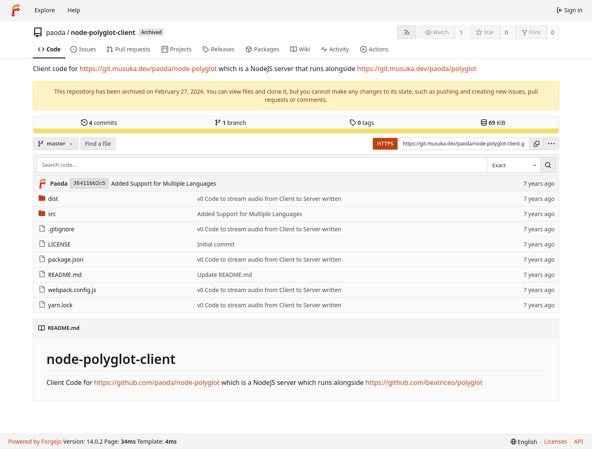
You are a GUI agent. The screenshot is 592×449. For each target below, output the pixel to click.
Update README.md (224, 275)
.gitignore (56, 229)
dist (48, 199)
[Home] (15, 10)
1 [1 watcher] (461, 32)
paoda (55, 32)
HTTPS (385, 143)
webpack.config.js (67, 290)
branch (230, 123)
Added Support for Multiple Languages (163, 183)
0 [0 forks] (552, 32)
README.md (60, 275)
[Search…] (548, 165)
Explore (45, 10)
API (578, 441)
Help (73, 10)
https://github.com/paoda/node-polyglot (157, 382)
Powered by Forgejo (35, 441)
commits (99, 123)
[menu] (551, 144)
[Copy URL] (536, 144)
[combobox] (513, 165)
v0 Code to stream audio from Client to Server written (269, 199)
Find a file (98, 143)
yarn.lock (55, 305)
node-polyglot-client (103, 32)
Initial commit (216, 244)
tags (361, 123)
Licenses (555, 441)
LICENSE (55, 244)
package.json (61, 259)
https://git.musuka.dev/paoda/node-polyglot (148, 68)
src (47, 214)
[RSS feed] (406, 32)
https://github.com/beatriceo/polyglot (424, 382)
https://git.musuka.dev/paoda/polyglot (417, 68)
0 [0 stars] (506, 32)
